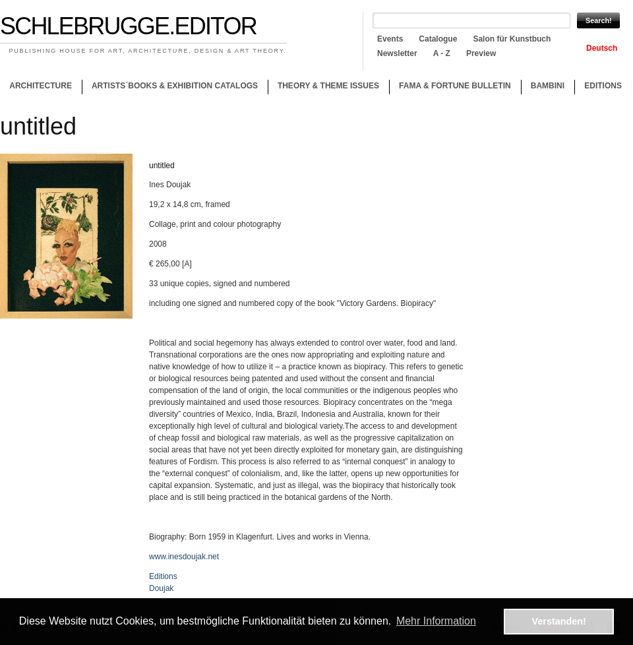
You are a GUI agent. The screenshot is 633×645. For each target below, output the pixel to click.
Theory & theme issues (325, 87)
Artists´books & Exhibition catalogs (175, 85)
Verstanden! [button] (559, 621)
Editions (603, 85)
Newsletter (397, 53)
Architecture (40, 85)
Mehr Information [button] (436, 621)
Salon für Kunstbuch (512, 39)
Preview (481, 53)
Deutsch (601, 48)
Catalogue (438, 39)
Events (390, 39)
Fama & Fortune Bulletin (455, 85)
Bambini (547, 85)
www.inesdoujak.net (184, 556)
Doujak (161, 588)
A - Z (441, 53)
